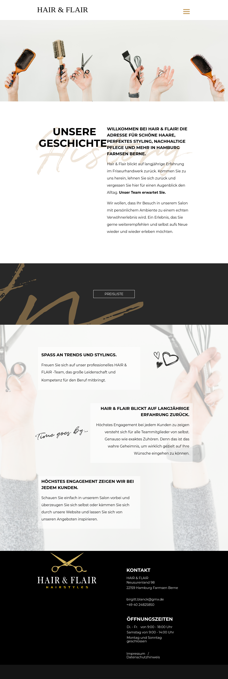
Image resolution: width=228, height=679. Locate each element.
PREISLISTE (114, 294)
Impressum (135, 654)
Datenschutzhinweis (143, 657)
